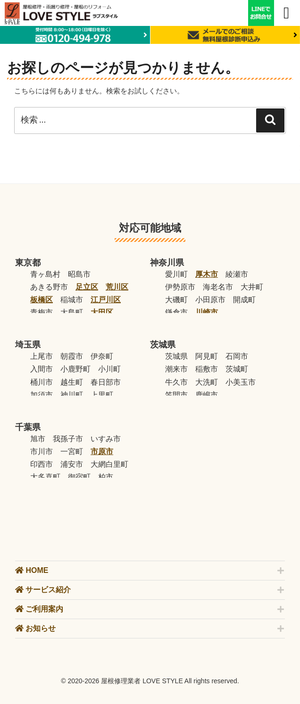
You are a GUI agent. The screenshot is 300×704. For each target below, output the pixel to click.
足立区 (86, 287)
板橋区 (41, 300)
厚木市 (206, 274)
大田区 (102, 312)
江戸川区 (106, 300)
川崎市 (206, 312)
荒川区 (117, 287)
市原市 (102, 451)
